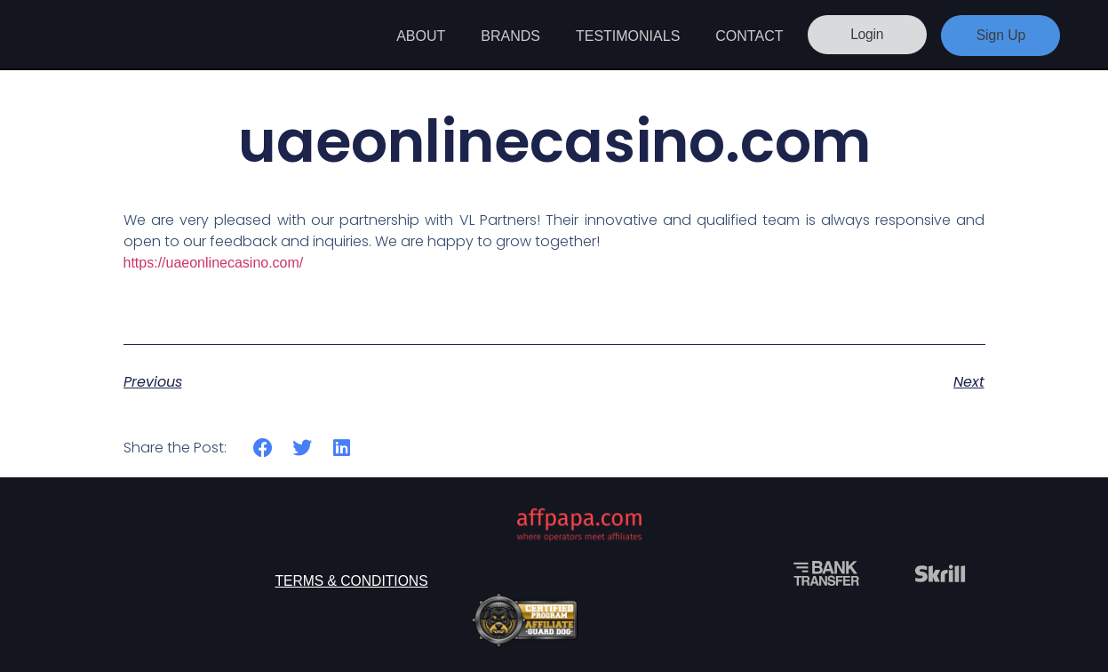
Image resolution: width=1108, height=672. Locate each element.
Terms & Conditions (351, 580)
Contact (749, 36)
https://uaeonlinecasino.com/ (214, 262)
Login (864, 35)
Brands (510, 36)
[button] (263, 447)
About (420, 36)
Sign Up (1001, 35)
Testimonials (628, 36)
